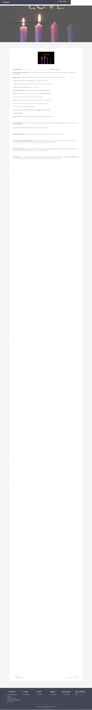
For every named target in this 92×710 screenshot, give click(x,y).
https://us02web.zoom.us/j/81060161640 (27, 127)
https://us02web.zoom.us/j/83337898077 (27, 80)
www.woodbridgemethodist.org (45, 93)
